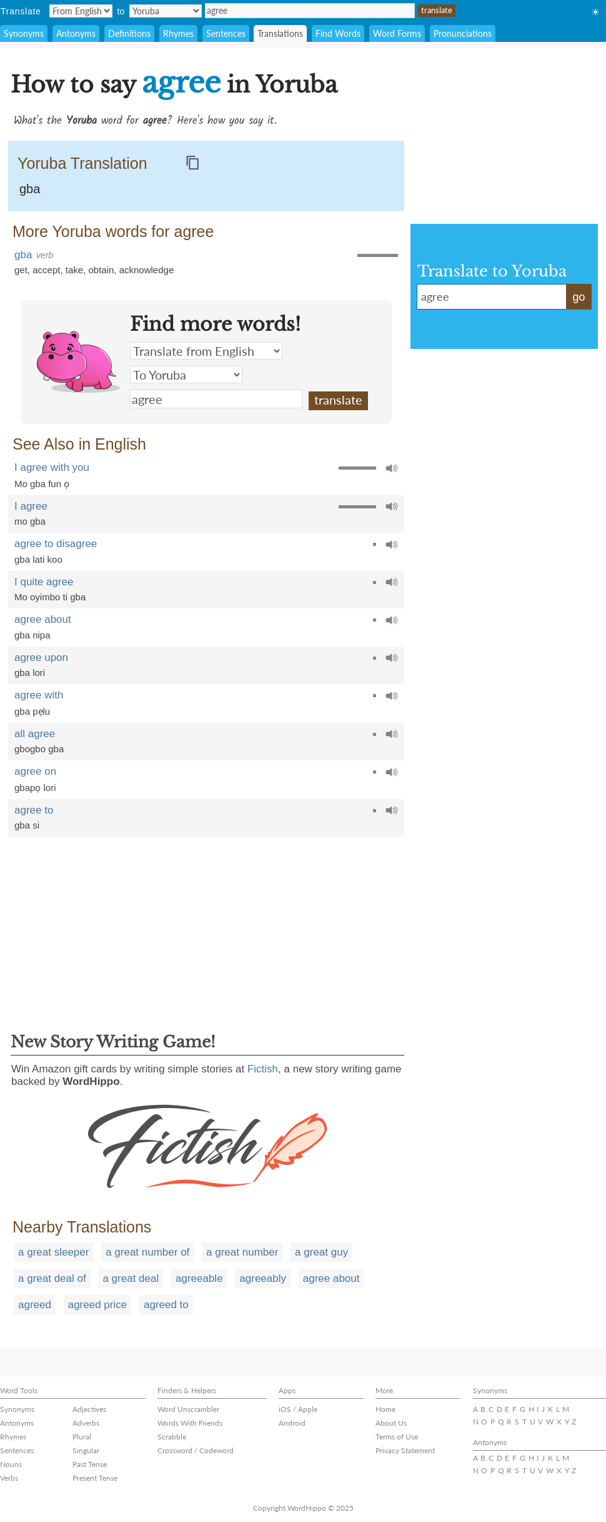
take (74, 270)
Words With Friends (189, 1423)
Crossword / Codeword (195, 1450)
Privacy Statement (405, 1450)
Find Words (337, 33)
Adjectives (89, 1409)
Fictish (262, 1069)
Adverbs (85, 1423)
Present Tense (94, 1478)
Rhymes (178, 33)
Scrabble (171, 1436)
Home (385, 1409)
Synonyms (24, 33)
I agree (30, 506)
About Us (391, 1423)
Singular (85, 1450)
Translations (280, 33)
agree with (38, 695)
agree (310, 10)
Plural (81, 1436)
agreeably (262, 1278)
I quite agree (44, 582)
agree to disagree (55, 544)
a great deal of (52, 1278)
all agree (34, 734)
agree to (33, 810)
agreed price (97, 1305)
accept (46, 270)
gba (29, 189)
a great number (242, 1252)
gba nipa (32, 635)
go (578, 297)
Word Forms (397, 33)
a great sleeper (53, 1252)
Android (292, 1423)
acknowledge (146, 270)
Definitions (129, 33)
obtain (101, 270)
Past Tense (89, 1464)
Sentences (226, 33)
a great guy (321, 1252)
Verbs (9, 1478)
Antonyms (76, 33)
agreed (34, 1305)
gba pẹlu (32, 711)
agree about (42, 619)
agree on (35, 771)
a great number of (147, 1252)
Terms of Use (396, 1436)
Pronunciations (463, 33)
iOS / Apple (298, 1409)
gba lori (29, 672)
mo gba (30, 521)
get (20, 270)
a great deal (130, 1278)
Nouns (11, 1464)
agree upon (41, 657)
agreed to (166, 1305)
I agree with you (51, 467)
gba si (26, 825)
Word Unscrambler (188, 1409)
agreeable (199, 1278)
